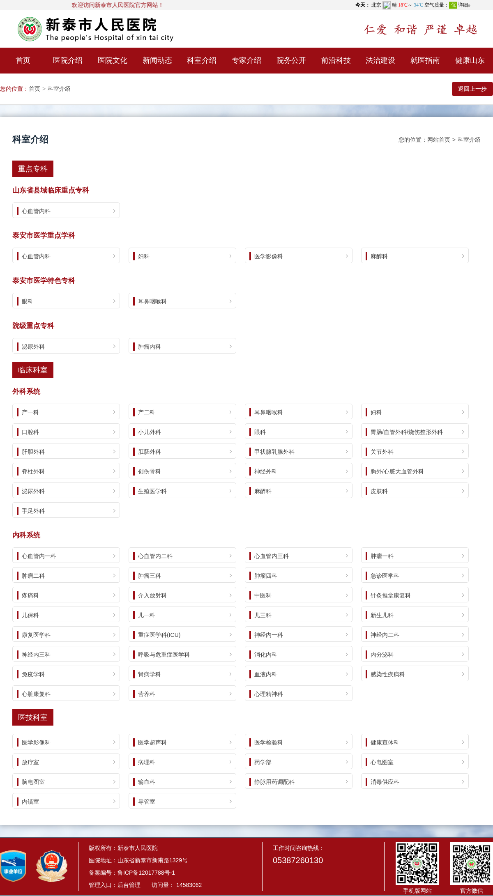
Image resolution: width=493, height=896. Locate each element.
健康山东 (470, 60)
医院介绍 (68, 60)
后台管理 (129, 885)
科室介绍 (202, 60)
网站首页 (438, 139)
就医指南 (425, 60)
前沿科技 (336, 60)
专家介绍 (246, 60)
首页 (23, 60)
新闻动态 (157, 60)
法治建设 (380, 60)
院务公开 (291, 60)
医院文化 (112, 60)
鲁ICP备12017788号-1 (146, 872)
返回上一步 (472, 88)
